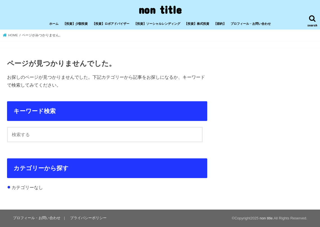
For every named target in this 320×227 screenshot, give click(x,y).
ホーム (53, 23)
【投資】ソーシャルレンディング (157, 23)
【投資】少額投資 (75, 23)
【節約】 (220, 23)
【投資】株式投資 (196, 23)
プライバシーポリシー (88, 218)
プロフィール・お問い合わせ (251, 23)
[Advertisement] (261, 94)
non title (160, 9)
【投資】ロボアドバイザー (110, 23)
